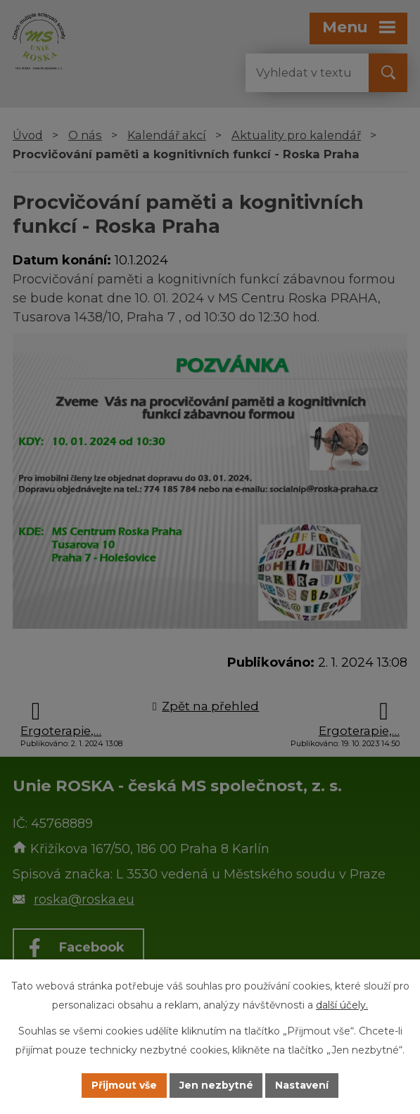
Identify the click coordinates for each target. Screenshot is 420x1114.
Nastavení (302, 1085)
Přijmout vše (124, 1085)
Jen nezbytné (216, 1085)
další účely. (342, 1005)
